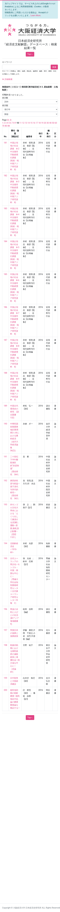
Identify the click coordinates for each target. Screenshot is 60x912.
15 (31, 123)
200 (5, 690)
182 (5, 175)
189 (5, 406)
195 (5, 558)
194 (5, 543)
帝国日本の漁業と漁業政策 (14, 633)
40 (50, 123)
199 (5, 678)
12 (23, 123)
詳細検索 (7, 79)
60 (56, 123)
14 (29, 123)
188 (5, 373)
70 (3, 126)
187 (5, 340)
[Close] (52, 4)
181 (5, 143)
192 (5, 480)
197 (5, 630)
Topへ (30, 54)
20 (45, 123)
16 (34, 123)
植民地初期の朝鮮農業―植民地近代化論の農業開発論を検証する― (15, 699)
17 (37, 123)
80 (6, 126)
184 (5, 241)
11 (20, 123)
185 (5, 274)
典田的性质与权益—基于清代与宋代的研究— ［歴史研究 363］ (15, 489)
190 (5, 424)
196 (5, 609)
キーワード (7, 62)
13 (26, 123)
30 (48, 123)
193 (5, 504)
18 (39, 123)
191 (5, 457)
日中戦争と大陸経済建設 (14, 681)
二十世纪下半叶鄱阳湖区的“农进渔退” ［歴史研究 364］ (15, 466)
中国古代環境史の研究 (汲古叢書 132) (14, 412)
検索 (54, 67)
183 (5, 208)
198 (5, 645)
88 (9, 126)
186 (5, 307)
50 (53, 123)
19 (42, 123)
